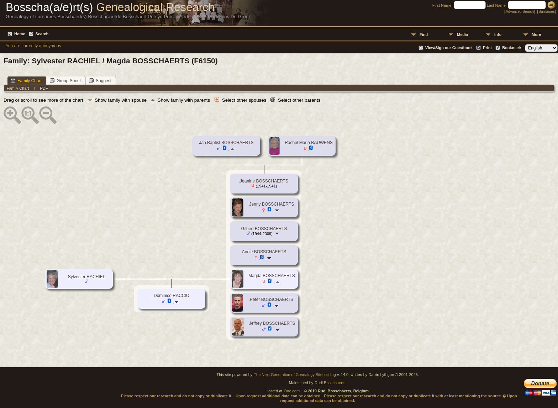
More (536, 34)
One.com (292, 391)
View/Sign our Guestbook (449, 48)
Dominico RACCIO (171, 295)
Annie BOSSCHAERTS (264, 251)
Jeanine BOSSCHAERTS (264, 181)
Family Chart (26, 80)
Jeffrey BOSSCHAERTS (272, 323)
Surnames (546, 12)
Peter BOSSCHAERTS (271, 299)
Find (424, 34)
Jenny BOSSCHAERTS (271, 204)
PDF (44, 88)
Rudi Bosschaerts (330, 383)
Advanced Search (520, 12)
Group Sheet (65, 80)
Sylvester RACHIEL (86, 276)
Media (462, 34)
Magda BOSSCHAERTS (271, 275)
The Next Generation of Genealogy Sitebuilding (295, 374)
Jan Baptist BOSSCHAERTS (226, 142)
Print (487, 48)
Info (497, 34)
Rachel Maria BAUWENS (309, 142)
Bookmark (511, 48)
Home (19, 34)
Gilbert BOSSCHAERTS (264, 228)
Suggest (100, 80)
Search (42, 34)
